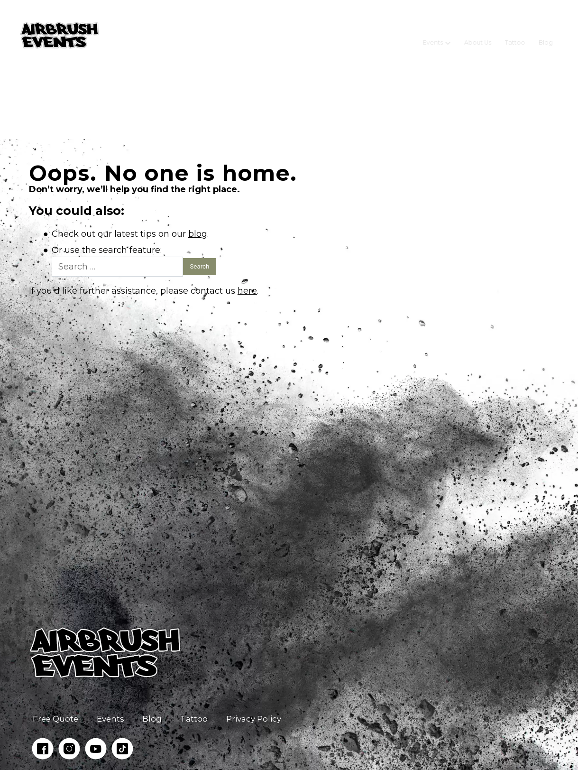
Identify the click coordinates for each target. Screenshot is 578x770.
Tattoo (515, 35)
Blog (546, 35)
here (247, 291)
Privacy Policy (253, 719)
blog (197, 234)
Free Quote (55, 719)
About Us (477, 35)
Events (433, 35)
